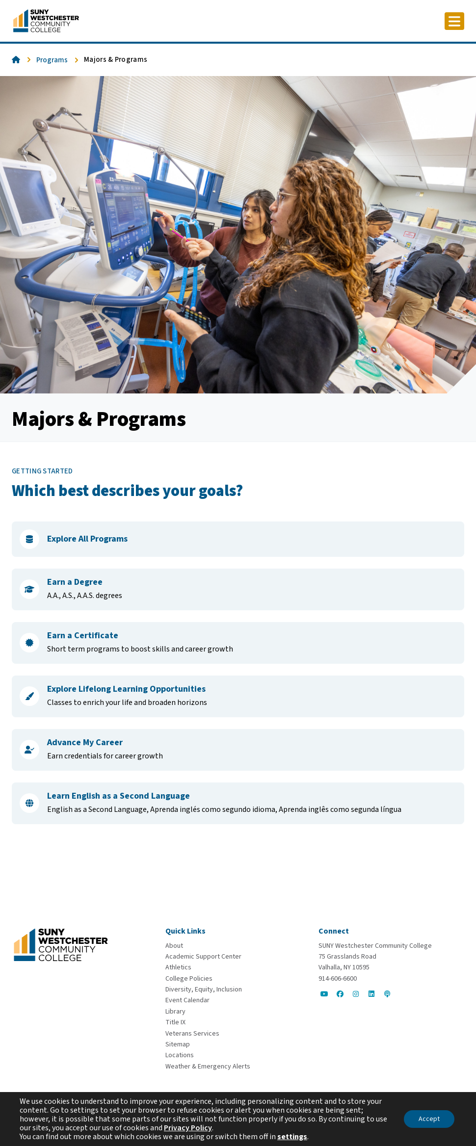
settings (292, 1136)
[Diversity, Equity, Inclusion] (203, 989)
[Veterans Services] (192, 1034)
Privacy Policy (188, 1127)
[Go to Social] (324, 994)
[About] (174, 946)
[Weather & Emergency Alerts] (207, 1066)
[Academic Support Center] (203, 957)
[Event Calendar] (187, 1000)
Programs (52, 60)
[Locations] (179, 1055)
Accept (429, 1119)
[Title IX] (175, 1022)
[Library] (175, 1011)
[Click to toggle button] (454, 21)
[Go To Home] (46, 20)
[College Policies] (188, 979)
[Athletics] (178, 967)
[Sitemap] (177, 1044)
